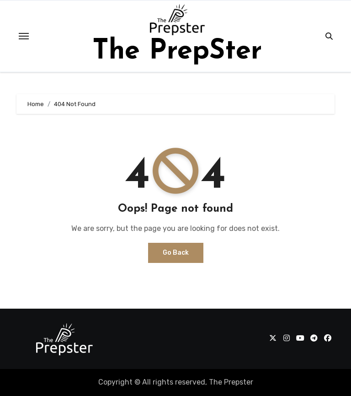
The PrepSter (177, 51)
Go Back (176, 253)
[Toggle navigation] (23, 36)
